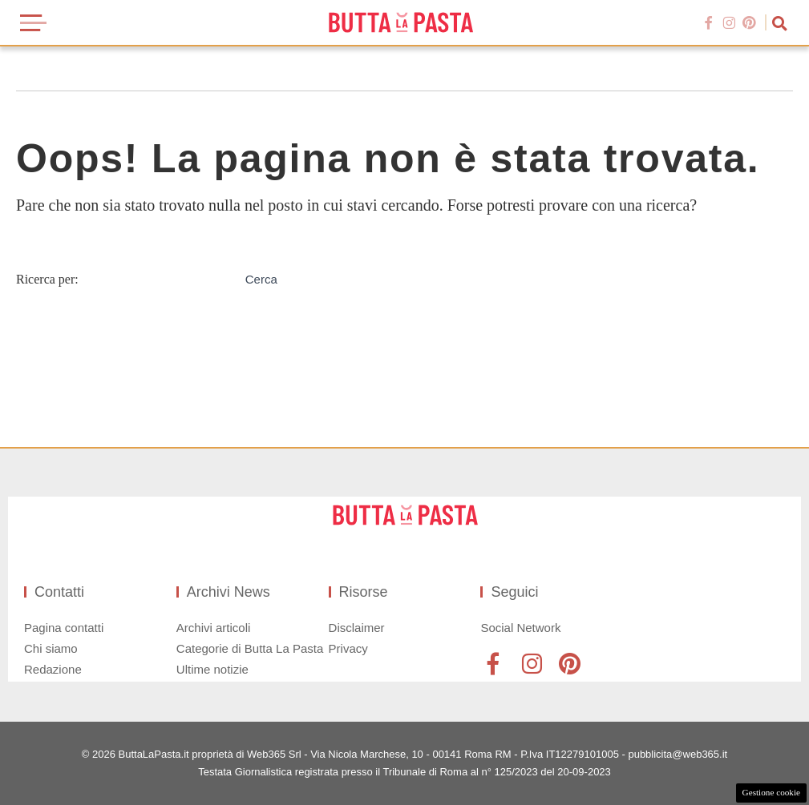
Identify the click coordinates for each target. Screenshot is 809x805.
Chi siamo (51, 648)
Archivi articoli (213, 627)
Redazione (53, 669)
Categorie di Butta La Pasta (249, 648)
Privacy (348, 648)
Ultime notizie (212, 669)
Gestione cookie (771, 792)
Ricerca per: (47, 279)
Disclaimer (357, 627)
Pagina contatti (63, 627)
